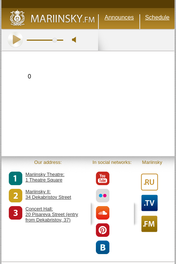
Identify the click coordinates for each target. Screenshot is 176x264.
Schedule (157, 17)
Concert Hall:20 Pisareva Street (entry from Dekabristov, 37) (51, 214)
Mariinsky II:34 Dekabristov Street (48, 194)
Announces (119, 17)
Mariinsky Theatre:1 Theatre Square (44, 177)
